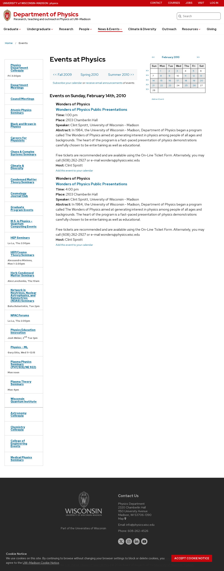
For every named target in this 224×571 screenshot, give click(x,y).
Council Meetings (22, 99)
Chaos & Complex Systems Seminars (23, 153)
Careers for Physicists (19, 139)
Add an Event (158, 99)
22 (161, 85)
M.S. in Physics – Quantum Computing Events (23, 223)
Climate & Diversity (142, 29)
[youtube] (144, 541)
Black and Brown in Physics (23, 125)
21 (153, 85)
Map (122, 519)
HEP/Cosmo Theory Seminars (22, 253)
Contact (156, 2)
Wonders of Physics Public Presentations (91, 109)
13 (201, 75)
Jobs (189, 2)
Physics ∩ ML (19, 347)
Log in (214, 2)
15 (161, 80)
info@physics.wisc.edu (140, 525)
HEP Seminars (20, 237)
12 (193, 75)
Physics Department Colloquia (19, 67)
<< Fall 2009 (62, 74)
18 (186, 80)
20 (201, 80)
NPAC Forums (20, 315)
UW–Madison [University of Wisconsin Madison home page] (25, 3)
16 (170, 80)
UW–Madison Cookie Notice (41, 563)
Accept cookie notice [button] (191, 558)
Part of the (83, 528)
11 (185, 75)
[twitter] (121, 541)
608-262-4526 (138, 531)
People (85, 29)
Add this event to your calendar (74, 170)
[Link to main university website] (83, 516)
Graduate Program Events (22, 208)
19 (194, 80)
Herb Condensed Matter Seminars (22, 274)
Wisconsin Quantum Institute (24, 400)
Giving (211, 29)
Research (66, 29)
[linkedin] (136, 541)
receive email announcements (104, 83)
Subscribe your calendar (67, 83)
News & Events (110, 29)
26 (194, 85)
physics (54, 3)
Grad (12, 29)
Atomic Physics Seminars (21, 111)
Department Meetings (19, 86)
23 (170, 85)
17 (177, 80)
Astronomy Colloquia (18, 414)
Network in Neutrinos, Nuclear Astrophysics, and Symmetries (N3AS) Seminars (23, 295)
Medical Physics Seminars (21, 459)
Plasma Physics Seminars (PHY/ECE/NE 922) (23, 364)
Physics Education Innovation (23, 331)
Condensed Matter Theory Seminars (24, 181)
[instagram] (129, 541)
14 (153, 80)
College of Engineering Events (19, 443)
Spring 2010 (90, 74)
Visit (201, 2)
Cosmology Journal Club (19, 195)
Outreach (169, 29)
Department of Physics (45, 14)
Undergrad (40, 29)
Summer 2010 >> (121, 74)
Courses (174, 2)
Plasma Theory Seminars (21, 383)
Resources (191, 29)
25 (186, 85)
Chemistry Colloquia (18, 428)
